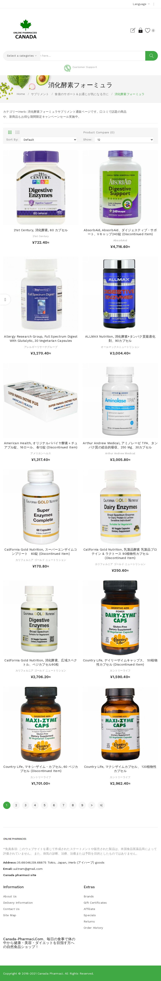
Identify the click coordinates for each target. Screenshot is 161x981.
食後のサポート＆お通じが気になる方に (82, 94)
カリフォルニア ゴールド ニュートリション (41, 560)
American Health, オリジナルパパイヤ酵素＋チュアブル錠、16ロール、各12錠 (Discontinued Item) (41, 445)
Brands (89, 896)
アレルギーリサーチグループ (41, 347)
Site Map (9, 915)
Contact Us (11, 909)
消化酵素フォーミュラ (130, 94)
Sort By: (12, 139)
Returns (89, 921)
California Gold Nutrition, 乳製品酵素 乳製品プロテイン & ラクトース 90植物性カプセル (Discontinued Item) (120, 554)
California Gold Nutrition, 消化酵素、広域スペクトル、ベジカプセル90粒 (40, 662)
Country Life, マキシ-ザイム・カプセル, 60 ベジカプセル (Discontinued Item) (40, 769)
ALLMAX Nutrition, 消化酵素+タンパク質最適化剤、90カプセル (120, 339)
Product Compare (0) (98, 132)
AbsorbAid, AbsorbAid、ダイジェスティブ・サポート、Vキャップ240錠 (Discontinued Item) (120, 232)
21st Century (41, 236)
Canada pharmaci (50, 973)
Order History (93, 927)
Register (129, 30)
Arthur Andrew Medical (120, 453)
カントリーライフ (120, 670)
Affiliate (89, 909)
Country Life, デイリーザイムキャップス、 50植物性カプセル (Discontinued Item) (120, 662)
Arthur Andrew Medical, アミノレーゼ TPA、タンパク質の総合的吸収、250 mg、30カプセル (120, 445)
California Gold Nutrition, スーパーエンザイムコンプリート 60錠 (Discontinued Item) (40, 552)
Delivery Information (18, 902)
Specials (90, 915)
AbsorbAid (120, 240)
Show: (87, 139)
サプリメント (40, 94)
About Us (10, 896)
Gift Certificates (95, 902)
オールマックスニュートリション (120, 347)
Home (21, 94)
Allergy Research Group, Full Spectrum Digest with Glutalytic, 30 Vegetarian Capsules (40, 339)
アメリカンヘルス (40, 453)
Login (136, 30)
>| (101, 805)
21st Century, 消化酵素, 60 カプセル (41, 230)
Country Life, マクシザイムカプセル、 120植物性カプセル (120, 769)
